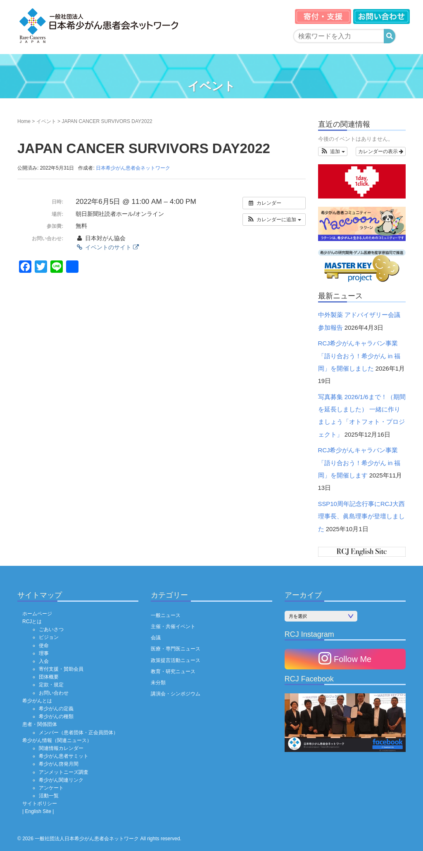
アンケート (51, 788)
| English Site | (38, 811)
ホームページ (37, 614)
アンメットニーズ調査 (63, 772)
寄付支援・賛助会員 (61, 669)
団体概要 (49, 677)
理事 (44, 653)
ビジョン (49, 637)
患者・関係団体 (39, 724)
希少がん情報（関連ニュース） (57, 740)
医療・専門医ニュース (175, 649)
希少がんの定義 (56, 709)
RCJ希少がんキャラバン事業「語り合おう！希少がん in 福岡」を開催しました (359, 356)
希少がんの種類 (56, 716)
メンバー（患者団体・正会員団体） (78, 732)
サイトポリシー (39, 803)
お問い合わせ (54, 693)
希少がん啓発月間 (58, 764)
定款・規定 (51, 685)
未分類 (158, 683)
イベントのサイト (107, 247)
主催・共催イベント (173, 626)
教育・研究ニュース (173, 671)
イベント (46, 121)
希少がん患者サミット (63, 756)
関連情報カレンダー (61, 748)
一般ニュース (166, 615)
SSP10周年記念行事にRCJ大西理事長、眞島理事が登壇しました (361, 516)
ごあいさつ (51, 629)
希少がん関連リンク (61, 780)
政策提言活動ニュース (175, 660)
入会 (44, 661)
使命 (44, 645)
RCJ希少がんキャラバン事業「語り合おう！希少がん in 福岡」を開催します (359, 463)
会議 (156, 638)
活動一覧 (49, 796)
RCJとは (32, 621)
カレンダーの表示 (380, 151)
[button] (274, 219)
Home (24, 121)
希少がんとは (37, 701)
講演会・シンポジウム (175, 694)
